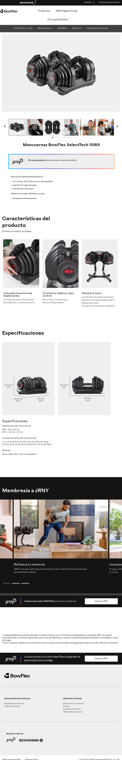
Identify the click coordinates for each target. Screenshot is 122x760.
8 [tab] (70, 138)
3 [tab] (58, 138)
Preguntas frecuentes (72, 709)
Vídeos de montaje (11, 706)
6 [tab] (65, 138)
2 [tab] (56, 138)
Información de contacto (109, 2)
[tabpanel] (17, 127)
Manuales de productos (14, 704)
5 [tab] (63, 138)
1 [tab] (53, 138)
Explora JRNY (101, 601)
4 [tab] (60, 138)
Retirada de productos (72, 712)
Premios (66, 706)
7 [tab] (67, 138)
